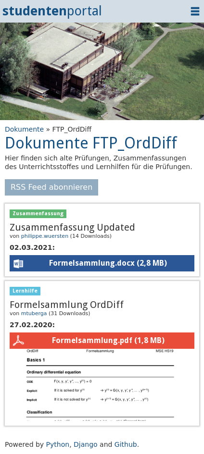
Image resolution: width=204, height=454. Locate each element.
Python (58, 444)
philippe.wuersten (44, 236)
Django (86, 444)
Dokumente (24, 129)
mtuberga (34, 313)
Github (126, 444)
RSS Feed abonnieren (51, 187)
